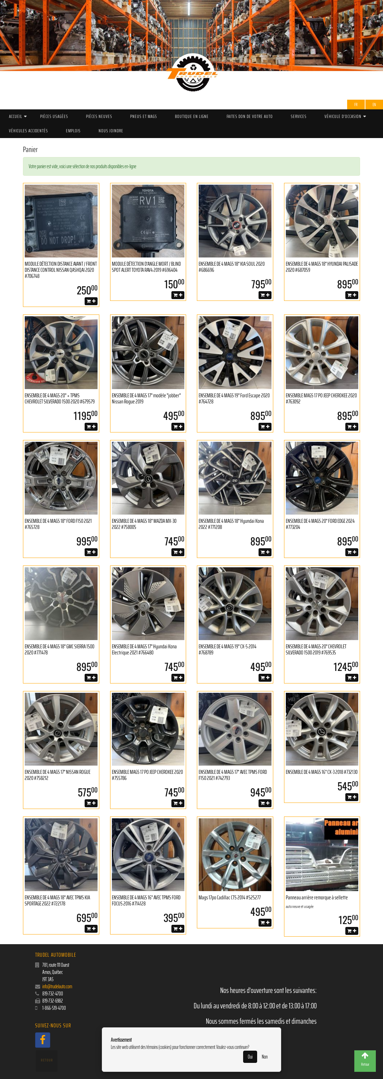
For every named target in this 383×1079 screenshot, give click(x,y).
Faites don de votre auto (250, 116)
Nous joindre (111, 130)
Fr (356, 104)
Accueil (15, 116)
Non (265, 1057)
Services (299, 116)
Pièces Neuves (99, 116)
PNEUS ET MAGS (143, 116)
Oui (250, 1057)
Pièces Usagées (54, 116)
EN (374, 104)
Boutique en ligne (192, 116)
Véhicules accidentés (28, 130)
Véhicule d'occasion (343, 116)
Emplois (73, 130)
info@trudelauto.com (57, 986)
